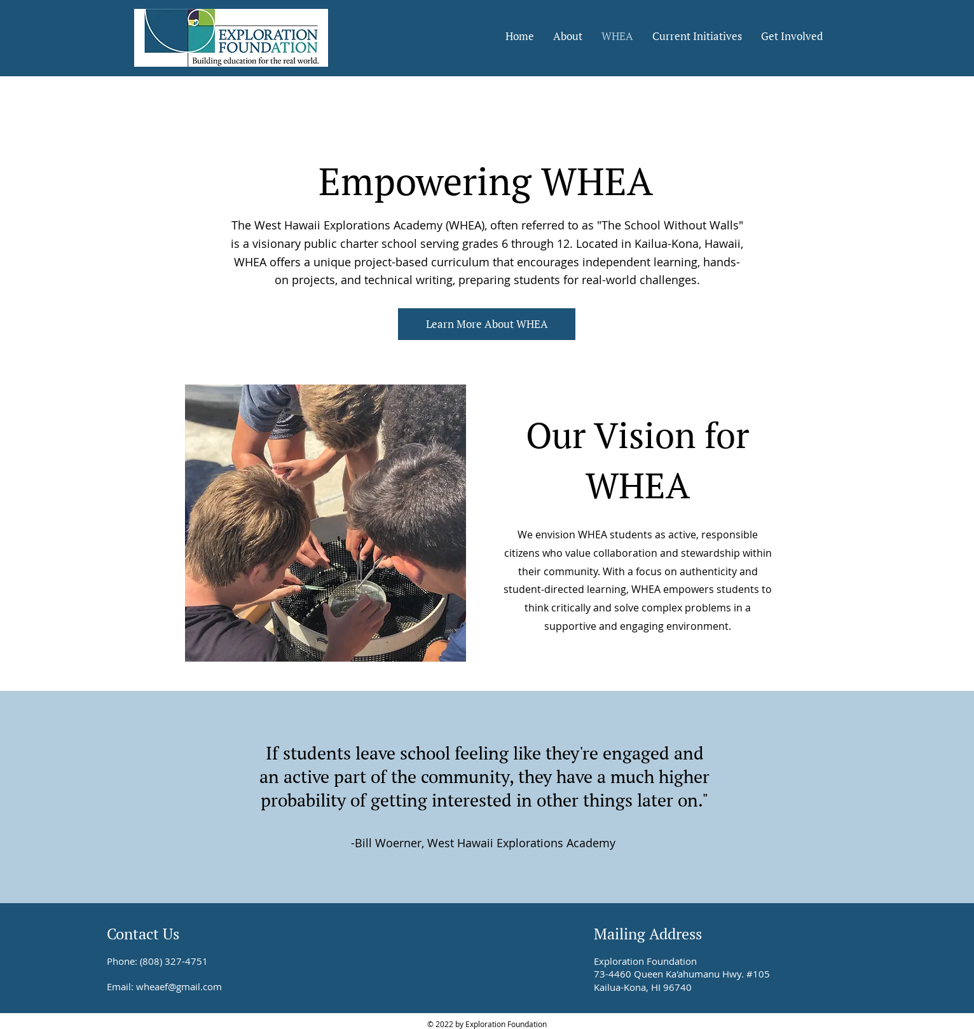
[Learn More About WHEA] (486, 324)
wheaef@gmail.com (179, 986)
